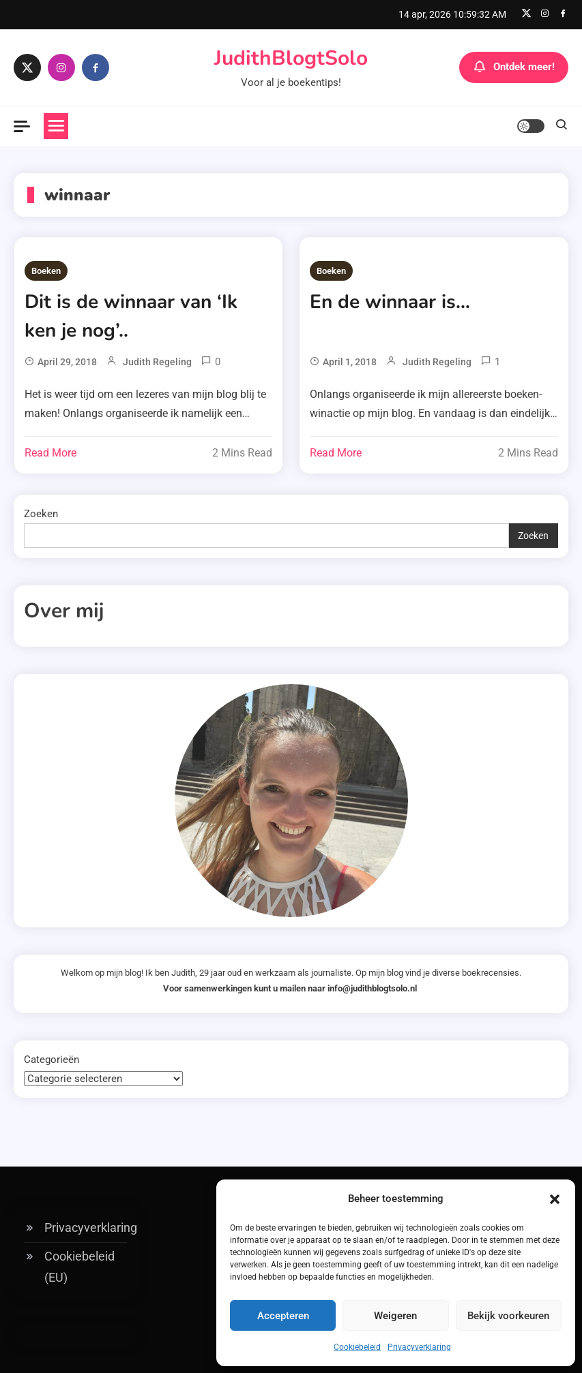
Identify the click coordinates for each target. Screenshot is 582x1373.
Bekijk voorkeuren (508, 1316)
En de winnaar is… (390, 302)
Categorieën (51, 1059)
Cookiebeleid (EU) (79, 1266)
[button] (555, 1199)
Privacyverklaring (419, 1347)
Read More (50, 452)
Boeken (46, 271)
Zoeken (41, 514)
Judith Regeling (157, 361)
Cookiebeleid (357, 1347)
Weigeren (395, 1316)
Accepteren (283, 1316)
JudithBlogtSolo (291, 58)
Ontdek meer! (514, 67)
